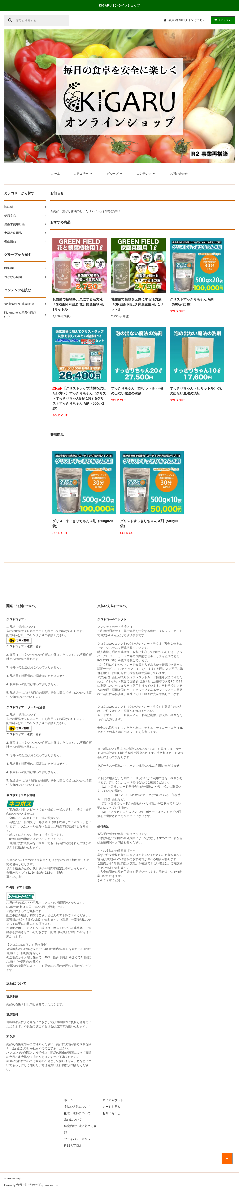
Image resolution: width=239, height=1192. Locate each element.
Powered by (31, 1185)
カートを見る (111, 1106)
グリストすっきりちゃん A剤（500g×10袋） (150, 523)
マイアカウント (113, 1100)
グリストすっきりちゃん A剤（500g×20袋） (191, 302)
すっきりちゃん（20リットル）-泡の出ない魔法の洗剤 (137, 391)
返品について (73, 1119)
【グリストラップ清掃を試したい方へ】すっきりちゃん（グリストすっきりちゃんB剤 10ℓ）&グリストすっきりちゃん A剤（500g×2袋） (79, 398)
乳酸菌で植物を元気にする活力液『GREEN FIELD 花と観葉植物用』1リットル (79, 304)
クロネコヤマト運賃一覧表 (24, 646)
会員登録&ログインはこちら (186, 20)
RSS (67, 1145)
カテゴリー (83, 173)
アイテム (221, 20)
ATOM (77, 1145)
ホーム (55, 173)
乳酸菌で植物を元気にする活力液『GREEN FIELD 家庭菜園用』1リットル (137, 304)
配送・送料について (77, 1113)
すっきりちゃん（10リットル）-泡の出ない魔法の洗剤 (196, 391)
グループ (115, 173)
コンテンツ (147, 173)
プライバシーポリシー (79, 1139)
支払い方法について (77, 1106)
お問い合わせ (179, 173)
